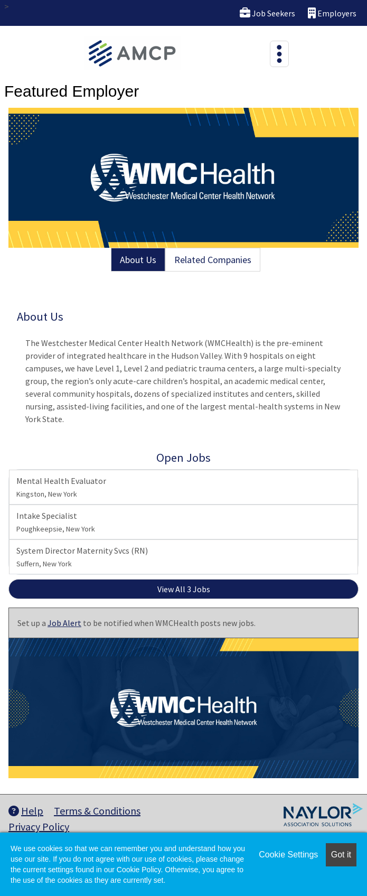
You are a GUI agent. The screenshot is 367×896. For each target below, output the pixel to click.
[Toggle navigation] (279, 54)
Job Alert (64, 623)
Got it (341, 854)
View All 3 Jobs (183, 589)
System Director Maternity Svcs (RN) (82, 556)
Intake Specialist (55, 522)
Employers (332, 13)
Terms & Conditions (97, 810)
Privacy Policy (38, 826)
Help (25, 810)
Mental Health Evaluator (61, 487)
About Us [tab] (138, 260)
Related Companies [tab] (212, 260)
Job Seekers (267, 13)
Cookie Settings (288, 854)
